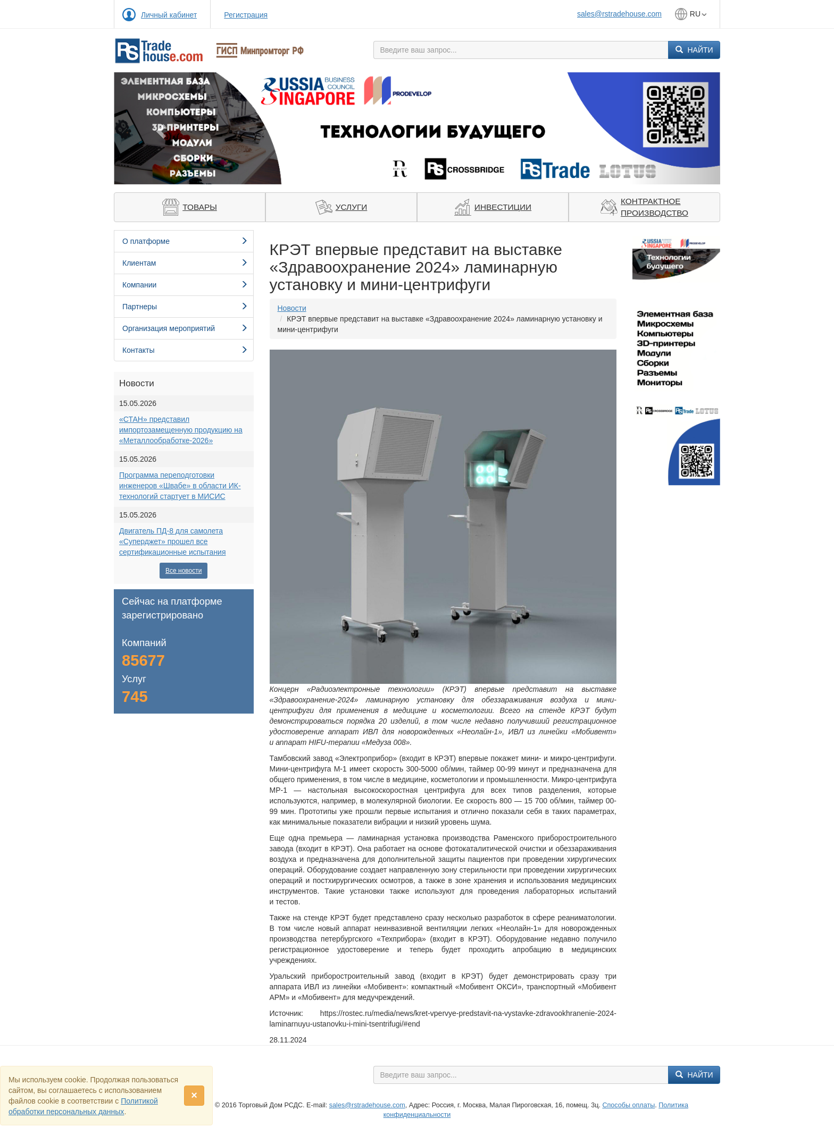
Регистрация (246, 15)
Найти (694, 50)
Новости (292, 308)
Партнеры (185, 306)
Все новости (183, 570)
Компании (185, 285)
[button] (159, 128)
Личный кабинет (169, 15)
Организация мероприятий (185, 328)
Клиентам (185, 263)
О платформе (185, 241)
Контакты (185, 350)
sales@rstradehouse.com (619, 14)
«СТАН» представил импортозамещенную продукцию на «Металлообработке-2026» (181, 430)
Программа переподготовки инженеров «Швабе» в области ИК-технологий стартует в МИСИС (180, 486)
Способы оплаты (628, 1105)
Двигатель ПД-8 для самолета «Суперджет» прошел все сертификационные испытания (172, 541)
